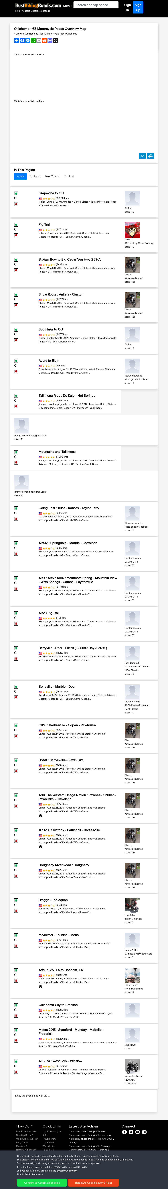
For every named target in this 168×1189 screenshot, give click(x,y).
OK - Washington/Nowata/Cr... (76, 594)
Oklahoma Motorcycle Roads (54, 408)
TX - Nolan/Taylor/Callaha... (62, 1046)
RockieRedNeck (47, 1069)
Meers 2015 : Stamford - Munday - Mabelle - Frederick (71, 1031)
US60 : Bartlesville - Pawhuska (61, 760)
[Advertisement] (84, 77)
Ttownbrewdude (47, 369)
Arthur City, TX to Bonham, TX (61, 969)
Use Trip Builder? (24, 1151)
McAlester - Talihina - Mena (59, 934)
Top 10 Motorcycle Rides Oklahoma (58, 33)
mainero (73, 1169)
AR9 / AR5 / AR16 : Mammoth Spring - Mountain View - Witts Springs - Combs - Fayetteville (78, 579)
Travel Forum (49, 1155)
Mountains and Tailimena (57, 451)
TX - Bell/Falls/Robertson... (54, 205)
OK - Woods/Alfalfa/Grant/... (75, 373)
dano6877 (44, 908)
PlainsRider (45, 978)
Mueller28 (44, 1042)
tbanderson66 (46, 656)
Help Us (47, 1169)
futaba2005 (45, 943)
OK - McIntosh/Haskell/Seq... (63, 271)
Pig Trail (44, 224)
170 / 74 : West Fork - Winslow (60, 1060)
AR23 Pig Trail (49, 612)
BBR (88, 1166)
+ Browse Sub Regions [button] (26, 33)
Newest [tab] (20, 176)
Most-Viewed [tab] (52, 176)
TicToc (42, 202)
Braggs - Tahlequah (53, 899)
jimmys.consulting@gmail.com (55, 404)
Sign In (127, 7)
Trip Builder (48, 1158)
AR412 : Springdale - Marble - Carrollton (68, 542)
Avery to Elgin (49, 360)
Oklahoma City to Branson (58, 1004)
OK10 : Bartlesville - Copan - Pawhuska (67, 725)
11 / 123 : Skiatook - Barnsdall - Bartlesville (69, 830)
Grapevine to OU (51, 193)
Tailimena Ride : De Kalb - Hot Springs (67, 395)
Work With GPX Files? (27, 1155)
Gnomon (73, 1147)
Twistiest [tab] (69, 176)
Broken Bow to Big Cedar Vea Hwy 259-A (70, 259)
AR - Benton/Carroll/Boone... (75, 236)
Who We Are (49, 1162)
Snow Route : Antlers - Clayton (61, 294)
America (66, 202)
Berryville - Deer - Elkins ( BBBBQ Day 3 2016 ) (73, 647)
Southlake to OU (51, 329)
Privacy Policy (57, 1184)
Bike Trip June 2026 (102, 1155)
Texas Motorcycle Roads (103, 202)
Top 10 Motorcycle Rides (52, 1149)
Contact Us (48, 1166)
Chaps (42, 268)
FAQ (18, 1169)
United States (81, 202)
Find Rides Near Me (26, 1147)
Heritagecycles (47, 551)
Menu (67, 5)
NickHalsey (75, 1155)
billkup (42, 233)
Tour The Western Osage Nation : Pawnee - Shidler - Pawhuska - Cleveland (77, 797)
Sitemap (45, 1184)
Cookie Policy (73, 1184)
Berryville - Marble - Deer (57, 686)
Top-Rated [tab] (35, 176)
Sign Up (138, 7)
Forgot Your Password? (22, 1160)
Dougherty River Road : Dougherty (64, 864)
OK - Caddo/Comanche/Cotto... (77, 877)
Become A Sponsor (26, 1166)
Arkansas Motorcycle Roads (53, 464)
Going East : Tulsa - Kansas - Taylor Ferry (69, 507)
